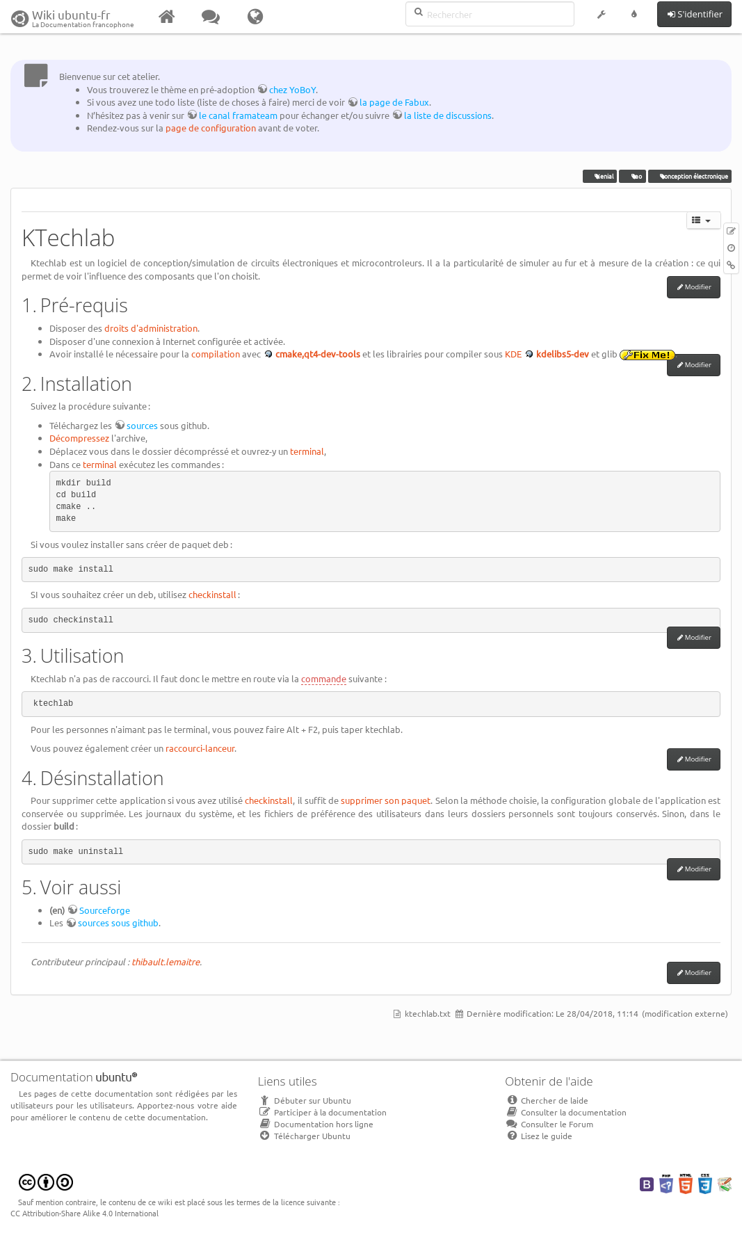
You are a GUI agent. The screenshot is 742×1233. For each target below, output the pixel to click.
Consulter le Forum (549, 1123)
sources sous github (118, 922)
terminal (307, 451)
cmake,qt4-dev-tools (317, 354)
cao (633, 176)
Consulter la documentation (566, 1112)
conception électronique (690, 176)
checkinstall (212, 594)
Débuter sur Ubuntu (304, 1100)
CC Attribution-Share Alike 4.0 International (84, 1212)
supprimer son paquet (385, 800)
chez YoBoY (292, 89)
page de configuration (211, 128)
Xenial (600, 176)
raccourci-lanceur (200, 748)
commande (323, 678)
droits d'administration (150, 328)
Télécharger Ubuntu (304, 1135)
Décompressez (79, 438)
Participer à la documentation (322, 1112)
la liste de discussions (448, 115)
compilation (215, 354)
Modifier (698, 286)
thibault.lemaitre (165, 961)
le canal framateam (238, 115)
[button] (601, 16)
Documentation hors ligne (315, 1123)
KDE (513, 354)
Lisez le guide (538, 1135)
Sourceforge (104, 910)
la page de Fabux (394, 102)
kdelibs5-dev (562, 354)
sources (142, 425)
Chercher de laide (546, 1100)
